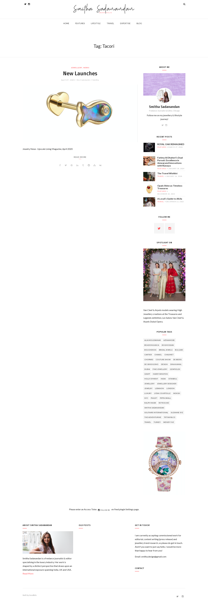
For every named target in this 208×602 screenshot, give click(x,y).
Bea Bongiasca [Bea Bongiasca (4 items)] (151, 345)
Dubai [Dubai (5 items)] (147, 369)
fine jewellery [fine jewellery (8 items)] (160, 369)
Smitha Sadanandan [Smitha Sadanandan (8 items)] (154, 408)
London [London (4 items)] (171, 388)
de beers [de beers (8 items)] (177, 359)
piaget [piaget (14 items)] (154, 398)
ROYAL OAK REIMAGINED (170, 144)
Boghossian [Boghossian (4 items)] (168, 345)
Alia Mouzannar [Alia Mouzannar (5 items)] (152, 340)
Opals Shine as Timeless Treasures (169, 187)
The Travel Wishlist (167, 173)
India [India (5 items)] (163, 379)
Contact (139, 568)
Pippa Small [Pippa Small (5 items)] (165, 398)
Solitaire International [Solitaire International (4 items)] (156, 412)
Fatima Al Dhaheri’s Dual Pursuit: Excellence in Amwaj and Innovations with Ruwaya (170, 161)
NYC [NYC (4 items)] (146, 398)
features (161, 147)
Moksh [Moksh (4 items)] (176, 393)
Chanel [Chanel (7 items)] (158, 355)
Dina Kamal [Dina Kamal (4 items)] (175, 364)
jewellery (76, 68)
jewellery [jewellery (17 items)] (149, 384)
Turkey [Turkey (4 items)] (157, 422)
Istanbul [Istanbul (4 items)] (172, 379)
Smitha (95, 80)
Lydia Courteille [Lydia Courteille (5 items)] (162, 393)
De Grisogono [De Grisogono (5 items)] (151, 364)
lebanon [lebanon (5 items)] (159, 388)
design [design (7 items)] (164, 364)
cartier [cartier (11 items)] (148, 355)
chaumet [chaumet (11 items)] (169, 355)
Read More (28, 573)
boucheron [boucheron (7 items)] (150, 350)
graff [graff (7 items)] (147, 374)
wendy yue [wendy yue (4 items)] (168, 422)
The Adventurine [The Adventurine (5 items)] (152, 417)
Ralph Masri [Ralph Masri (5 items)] (150, 403)
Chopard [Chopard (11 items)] (148, 359)
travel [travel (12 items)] (147, 422)
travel (160, 176)
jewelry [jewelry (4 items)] (148, 388)
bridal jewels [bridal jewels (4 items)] (165, 350)
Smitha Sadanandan (104, 9)
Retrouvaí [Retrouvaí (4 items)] (164, 403)
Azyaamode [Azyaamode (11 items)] (169, 340)
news (86, 68)
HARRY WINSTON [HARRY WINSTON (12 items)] (160, 374)
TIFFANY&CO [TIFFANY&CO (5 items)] (169, 417)
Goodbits (33, 595)
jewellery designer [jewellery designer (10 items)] (166, 384)
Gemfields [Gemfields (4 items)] (175, 369)
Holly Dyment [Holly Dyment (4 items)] (151, 379)
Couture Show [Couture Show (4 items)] (163, 359)
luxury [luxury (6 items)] (148, 393)
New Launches (80, 73)
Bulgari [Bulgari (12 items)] (179, 350)
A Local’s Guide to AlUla (169, 198)
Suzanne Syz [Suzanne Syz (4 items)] (177, 412)
